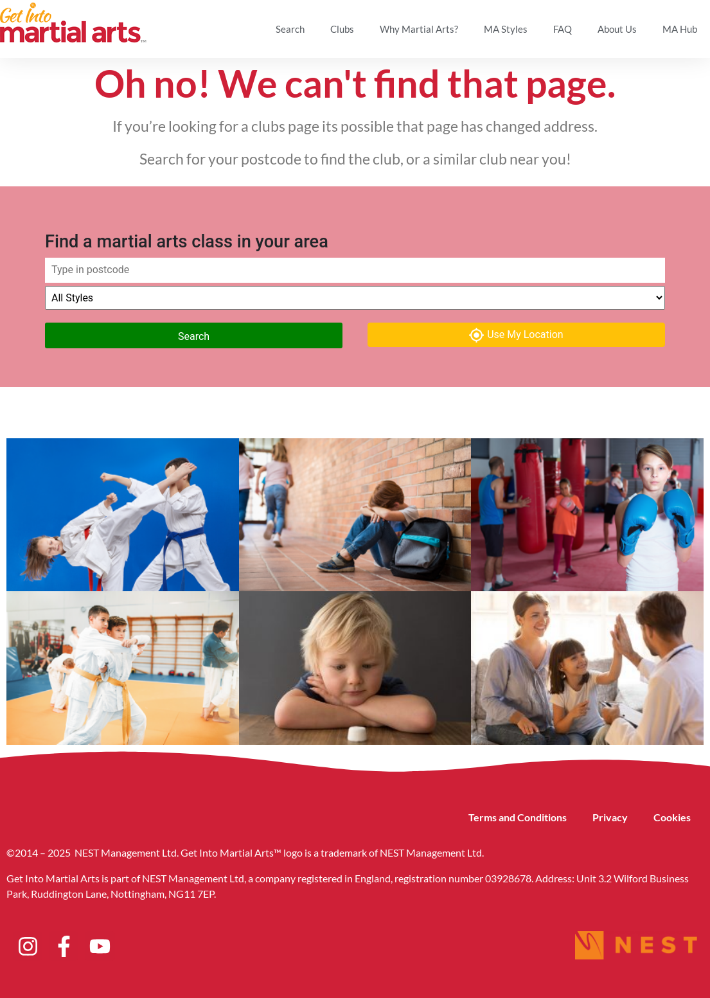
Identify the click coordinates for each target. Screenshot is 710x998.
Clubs (342, 29)
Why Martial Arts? (419, 29)
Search (290, 29)
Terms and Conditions (517, 817)
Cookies (672, 817)
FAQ (562, 29)
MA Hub (679, 29)
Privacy (610, 817)
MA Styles (506, 29)
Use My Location (516, 335)
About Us (617, 29)
